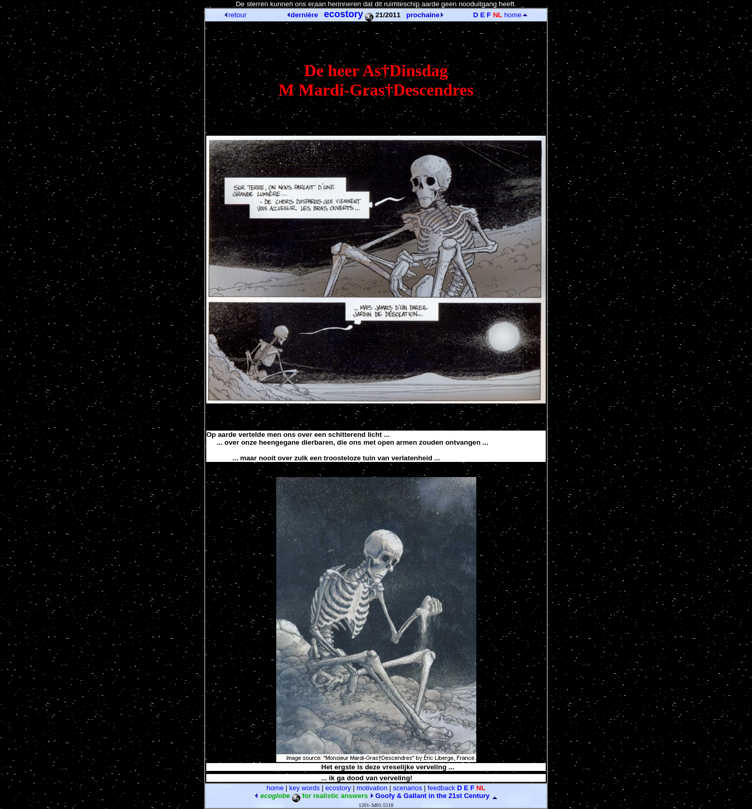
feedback (441, 788)
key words (304, 788)
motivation (372, 788)
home (515, 15)
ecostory (338, 788)
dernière (303, 15)
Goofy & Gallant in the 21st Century (429, 796)
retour (235, 15)
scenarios (407, 788)
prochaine (424, 15)
